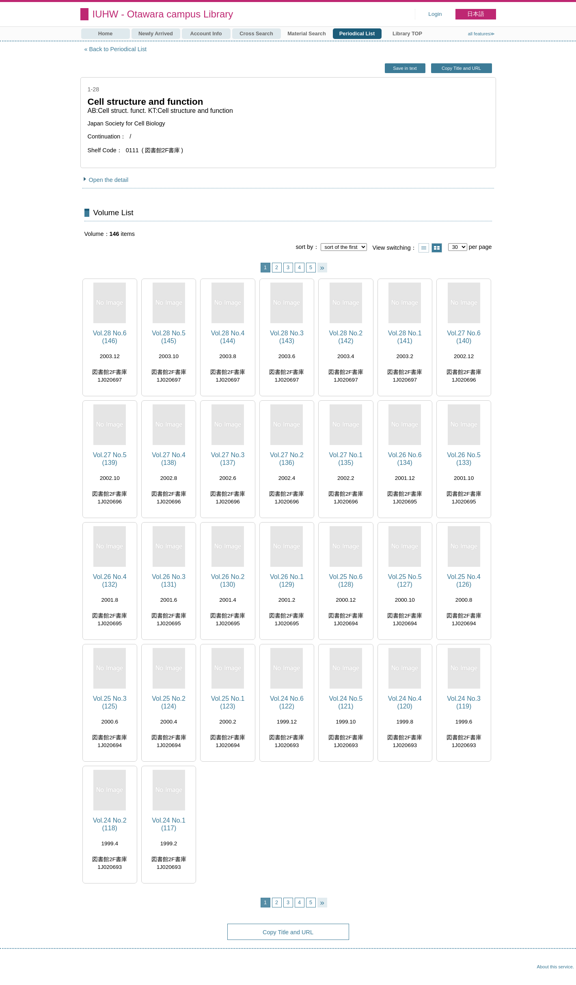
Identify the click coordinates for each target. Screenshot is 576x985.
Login (435, 14)
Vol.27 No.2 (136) (287, 458)
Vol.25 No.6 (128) (345, 580)
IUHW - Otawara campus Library (163, 14)
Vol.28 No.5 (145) (169, 337)
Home (105, 33)
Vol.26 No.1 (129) (287, 580)
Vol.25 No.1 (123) (228, 702)
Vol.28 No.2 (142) (345, 337)
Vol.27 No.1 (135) (345, 458)
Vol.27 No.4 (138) (169, 458)
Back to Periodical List (118, 49)
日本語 (475, 14)
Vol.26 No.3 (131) (169, 580)
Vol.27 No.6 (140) (464, 337)
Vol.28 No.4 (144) (228, 337)
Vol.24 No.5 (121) (345, 702)
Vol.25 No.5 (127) (405, 580)
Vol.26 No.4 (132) (110, 580)
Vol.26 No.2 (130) (228, 580)
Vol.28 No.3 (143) (287, 337)
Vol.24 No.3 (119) (464, 702)
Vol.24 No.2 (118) (110, 824)
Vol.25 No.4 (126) (464, 580)
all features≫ (481, 33)
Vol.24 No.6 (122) (287, 702)
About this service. (555, 966)
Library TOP (407, 33)
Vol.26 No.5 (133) (464, 458)
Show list (424, 248)
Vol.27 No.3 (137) (228, 458)
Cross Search (256, 33)
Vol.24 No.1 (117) (169, 824)
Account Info (206, 33)
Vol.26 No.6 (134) (405, 458)
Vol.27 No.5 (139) (110, 458)
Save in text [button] (404, 68)
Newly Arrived (155, 33)
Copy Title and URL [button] (461, 68)
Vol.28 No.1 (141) (405, 337)
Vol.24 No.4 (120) (405, 702)
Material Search (306, 33)
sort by (304, 247)
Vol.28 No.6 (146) (110, 337)
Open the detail (109, 180)
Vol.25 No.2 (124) (169, 702)
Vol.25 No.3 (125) (110, 702)
